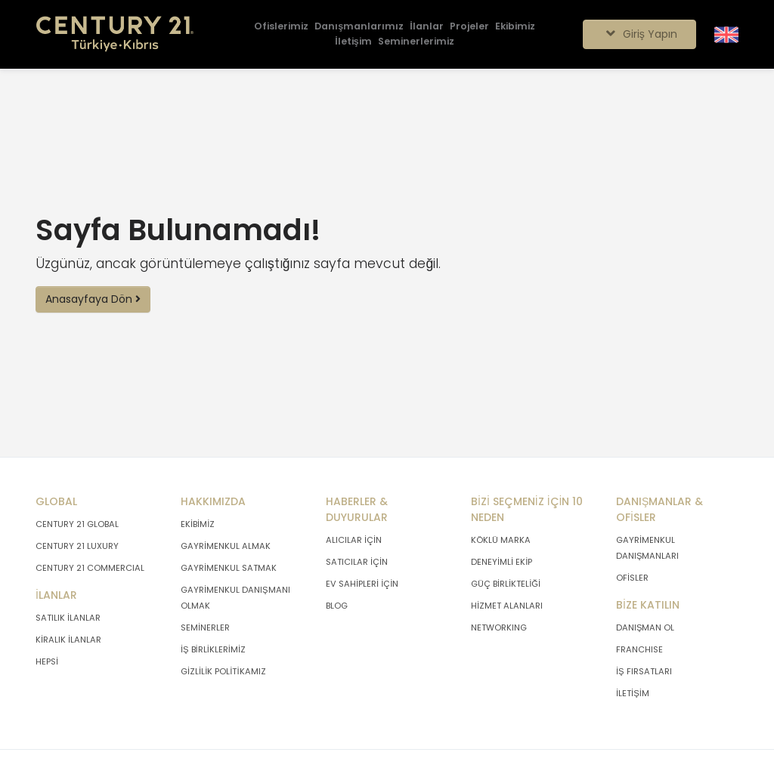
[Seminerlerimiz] (416, 42)
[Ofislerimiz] (281, 27)
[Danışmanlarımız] (359, 27)
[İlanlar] (426, 27)
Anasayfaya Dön (93, 299)
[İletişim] (353, 42)
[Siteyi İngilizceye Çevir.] (726, 34)
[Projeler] (469, 27)
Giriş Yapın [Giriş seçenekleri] (639, 34)
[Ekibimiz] (515, 27)
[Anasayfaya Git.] (115, 34)
